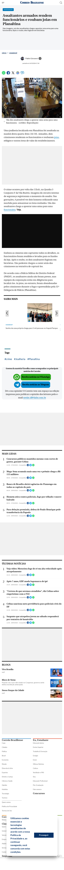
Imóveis (4, 831)
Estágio (35, 756)
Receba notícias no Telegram (35, 384)
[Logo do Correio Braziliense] (32, 2)
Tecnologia (5, 793)
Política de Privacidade (9, 806)
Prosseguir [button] (44, 835)
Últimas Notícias (38, 764)
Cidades (4, 747)
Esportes (5, 772)
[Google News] (17, 73)
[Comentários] (22, 73)
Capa (3, 743)
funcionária (10, 209)
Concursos (39, 793)
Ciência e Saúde (7, 781)
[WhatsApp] (3, 73)
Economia (5, 760)
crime (9, 359)
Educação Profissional (40, 781)
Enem (35, 760)
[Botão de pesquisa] (61, 3)
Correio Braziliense (12, 740)
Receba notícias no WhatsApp (36, 377)
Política (4, 751)
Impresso (7, 856)
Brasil (4, 756)
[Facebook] (8, 73)
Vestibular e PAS (38, 772)
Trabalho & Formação (40, 751)
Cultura (35, 768)
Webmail (5, 820)
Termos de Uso (7, 811)
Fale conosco (37, 789)
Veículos (4, 835)
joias (56, 137)
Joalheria (20, 359)
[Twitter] (13, 73)
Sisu (34, 777)
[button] (21, 852)
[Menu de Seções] (3, 3)
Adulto (4, 843)
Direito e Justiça (7, 777)
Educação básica (38, 743)
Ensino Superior (38, 747)
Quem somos (6, 802)
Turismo (4, 798)
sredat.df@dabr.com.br (34, 397)
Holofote (5, 789)
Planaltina (34, 359)
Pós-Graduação (38, 785)
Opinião (4, 785)
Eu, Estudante (40, 740)
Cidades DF (13, 53)
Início (4, 53)
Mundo (4, 764)
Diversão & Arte (7, 768)
